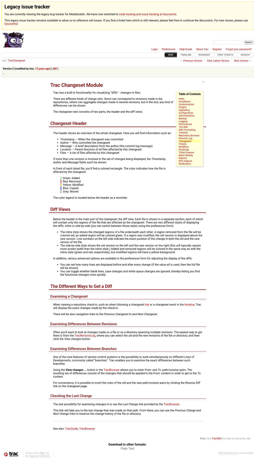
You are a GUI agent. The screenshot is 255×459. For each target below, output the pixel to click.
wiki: (4, 60)
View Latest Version (218, 60)
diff (55, 68)
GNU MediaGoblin (228, 453)
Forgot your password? (239, 49)
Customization (186, 104)
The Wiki (183, 126)
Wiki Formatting (187, 129)
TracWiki (217, 438)
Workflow (184, 146)
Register (217, 49)
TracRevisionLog (85, 335)
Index (182, 98)
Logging (183, 121)
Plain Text (127, 448)
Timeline (186, 55)
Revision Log (185, 138)
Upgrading (184, 109)
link (147, 304)
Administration (186, 115)
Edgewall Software (39, 456)
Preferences (168, 49)
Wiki (170, 55)
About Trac (202, 49)
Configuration (186, 112)
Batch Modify (186, 155)
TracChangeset (16, 60)
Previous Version (192, 60)
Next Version (241, 60)
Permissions (185, 124)
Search (245, 55)
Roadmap (204, 55)
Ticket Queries (186, 152)
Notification (185, 163)
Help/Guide (185, 49)
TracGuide (71, 428)
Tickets (182, 143)
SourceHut (11, 23)
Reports (183, 158)
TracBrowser (112, 370)
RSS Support (185, 160)
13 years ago (42, 68)
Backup (183, 118)
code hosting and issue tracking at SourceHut (147, 14)
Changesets (185, 141)
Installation (185, 101)
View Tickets (225, 55)
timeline (190, 304)
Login (154, 49)
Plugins (183, 107)
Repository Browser (189, 135)
